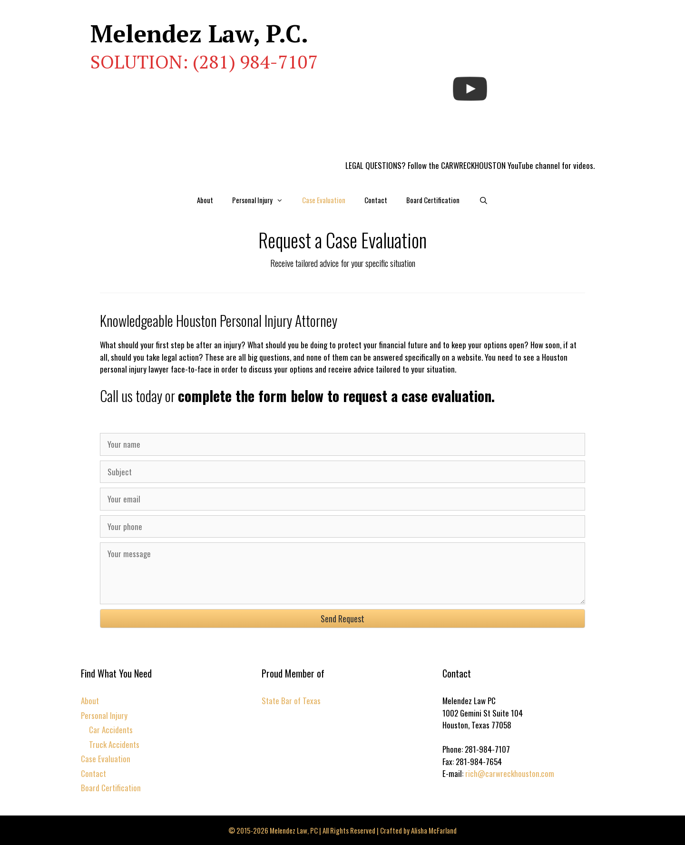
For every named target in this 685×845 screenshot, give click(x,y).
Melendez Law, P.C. (199, 33)
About (205, 200)
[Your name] (342, 444)
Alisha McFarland (434, 830)
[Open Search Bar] (483, 199)
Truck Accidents (114, 744)
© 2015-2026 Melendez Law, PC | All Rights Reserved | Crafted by (319, 830)
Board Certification (433, 200)
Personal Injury (262, 199)
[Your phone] (342, 526)
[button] (342, 618)
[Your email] (342, 499)
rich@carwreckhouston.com (509, 773)
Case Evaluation (323, 200)
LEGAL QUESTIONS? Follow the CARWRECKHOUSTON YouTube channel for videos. (470, 165)
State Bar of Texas (291, 701)
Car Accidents (111, 730)
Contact (375, 200)
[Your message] (342, 573)
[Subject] (342, 472)
